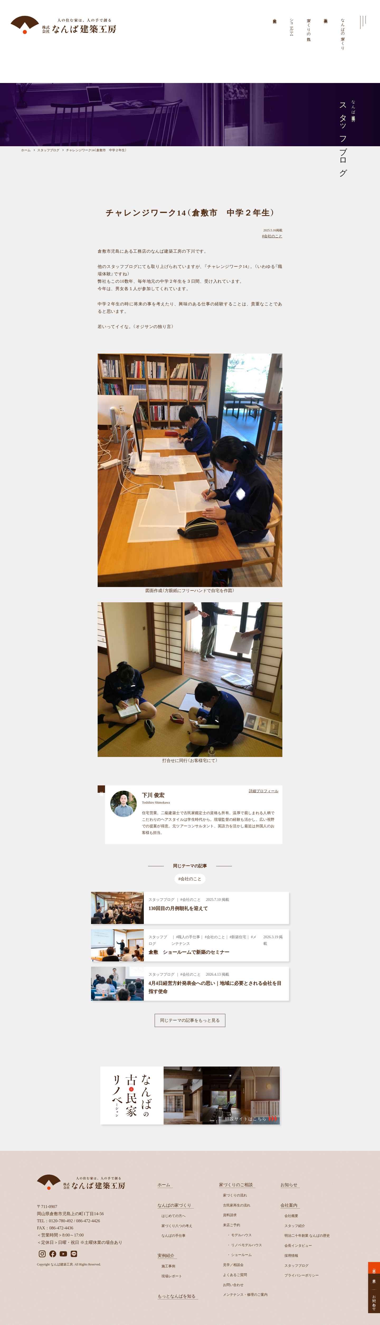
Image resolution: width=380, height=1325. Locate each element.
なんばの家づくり (343, 32)
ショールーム (292, 25)
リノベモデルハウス (246, 1245)
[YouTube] (63, 1254)
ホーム (164, 1184)
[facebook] (53, 1254)
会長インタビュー (298, 1246)
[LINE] (74, 1254)
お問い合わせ (233, 1285)
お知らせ (289, 1184)
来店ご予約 (231, 1225)
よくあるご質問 (235, 1275)
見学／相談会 (233, 1265)
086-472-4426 (88, 1221)
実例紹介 (166, 1255)
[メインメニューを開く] (363, 22)
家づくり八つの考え (177, 1226)
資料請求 (230, 1215)
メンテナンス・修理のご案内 (245, 1295)
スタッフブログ (296, 1266)
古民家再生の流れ (236, 1205)
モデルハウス (241, 1235)
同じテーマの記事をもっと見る (190, 1020)
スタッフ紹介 (294, 1226)
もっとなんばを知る (177, 1296)
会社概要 (291, 1216)
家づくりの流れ (309, 28)
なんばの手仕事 (174, 1236)
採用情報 (291, 1256)
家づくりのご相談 (236, 1184)
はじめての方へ (174, 1216)
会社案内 (275, 16)
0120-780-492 (61, 1221)
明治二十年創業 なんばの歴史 (307, 1236)
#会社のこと (272, 236)
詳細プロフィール (263, 791)
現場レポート (172, 1276)
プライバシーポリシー (301, 1275)
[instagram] (42, 1254)
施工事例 (326, 16)
